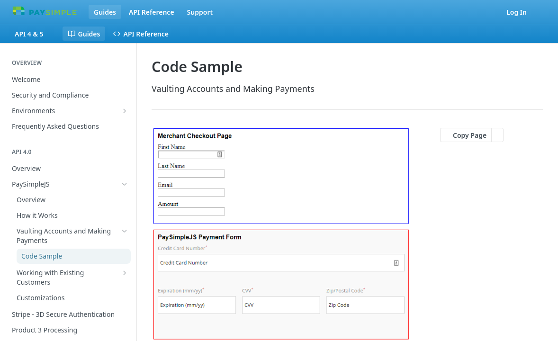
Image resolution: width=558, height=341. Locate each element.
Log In (516, 12)
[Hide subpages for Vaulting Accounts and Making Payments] (124, 231)
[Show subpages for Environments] (124, 111)
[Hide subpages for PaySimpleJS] (124, 184)
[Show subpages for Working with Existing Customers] (124, 273)
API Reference (151, 12)
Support (200, 12)
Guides (105, 12)
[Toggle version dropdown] (34, 34)
